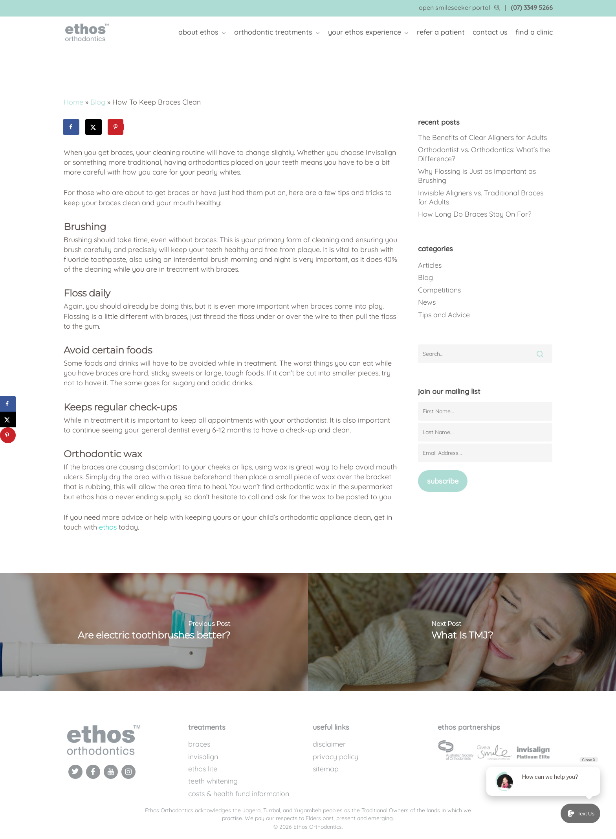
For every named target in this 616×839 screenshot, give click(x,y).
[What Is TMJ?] (462, 632)
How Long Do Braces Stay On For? (475, 214)
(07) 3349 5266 (532, 7)
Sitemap (326, 768)
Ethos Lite (202, 768)
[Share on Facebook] (71, 127)
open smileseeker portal (459, 7)
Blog (97, 102)
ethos (108, 527)
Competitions (439, 289)
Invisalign (203, 756)
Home (73, 102)
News (427, 302)
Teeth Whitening (213, 781)
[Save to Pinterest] (116, 127)
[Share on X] (94, 127)
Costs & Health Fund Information (238, 793)
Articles (430, 265)
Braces (199, 744)
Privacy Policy (335, 756)
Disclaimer (329, 744)
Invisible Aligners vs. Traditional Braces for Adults (480, 197)
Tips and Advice (444, 314)
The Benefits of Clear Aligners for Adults (482, 137)
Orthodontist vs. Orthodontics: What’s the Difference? (484, 154)
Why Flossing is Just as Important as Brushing (477, 176)
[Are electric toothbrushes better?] (154, 632)
